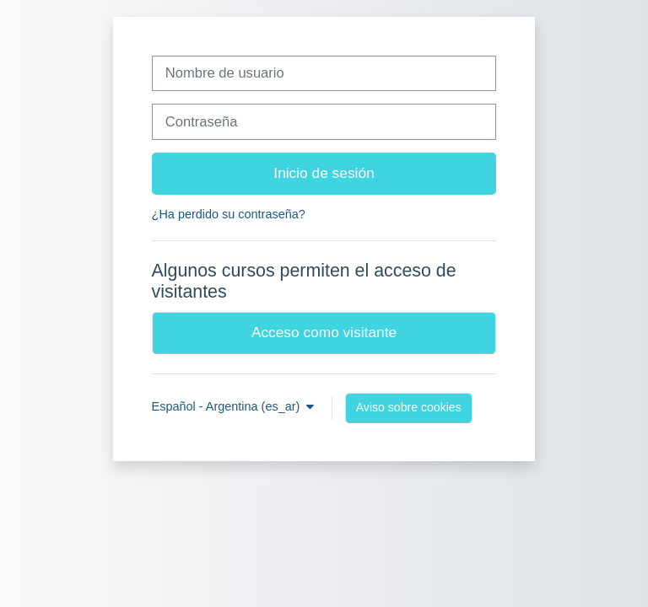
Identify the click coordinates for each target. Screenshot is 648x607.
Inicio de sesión (323, 172)
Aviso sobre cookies (409, 407)
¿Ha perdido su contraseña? (228, 214)
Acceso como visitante (324, 332)
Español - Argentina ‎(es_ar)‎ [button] (228, 406)
